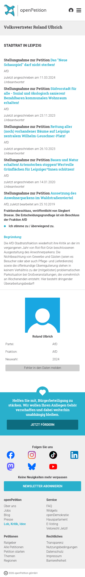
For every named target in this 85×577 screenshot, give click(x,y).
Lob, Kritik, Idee (15, 524)
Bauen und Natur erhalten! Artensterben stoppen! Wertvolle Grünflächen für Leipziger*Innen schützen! (41, 164)
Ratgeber (10, 542)
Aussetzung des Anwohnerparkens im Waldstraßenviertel (40, 195)
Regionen (10, 560)
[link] (78, 10)
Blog (7, 515)
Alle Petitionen (13, 547)
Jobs (7, 510)
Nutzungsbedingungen (61, 547)
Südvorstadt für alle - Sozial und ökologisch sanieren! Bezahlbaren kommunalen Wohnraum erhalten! (40, 95)
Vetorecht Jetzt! (57, 528)
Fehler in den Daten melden (42, 368)
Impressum (54, 556)
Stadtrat (13, 45)
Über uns (10, 506)
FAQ (49, 506)
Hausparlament (57, 519)
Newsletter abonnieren (42, 486)
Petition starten (14, 551)
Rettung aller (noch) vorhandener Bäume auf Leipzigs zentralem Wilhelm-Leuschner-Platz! (38, 131)
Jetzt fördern (42, 425)
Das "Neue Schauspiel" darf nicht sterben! (35, 62)
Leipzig (34, 45)
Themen (9, 556)
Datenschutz (54, 551)
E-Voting (52, 524)
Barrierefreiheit (56, 560)
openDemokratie (57, 515)
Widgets (51, 510)
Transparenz (54, 542)
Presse (8, 519)
